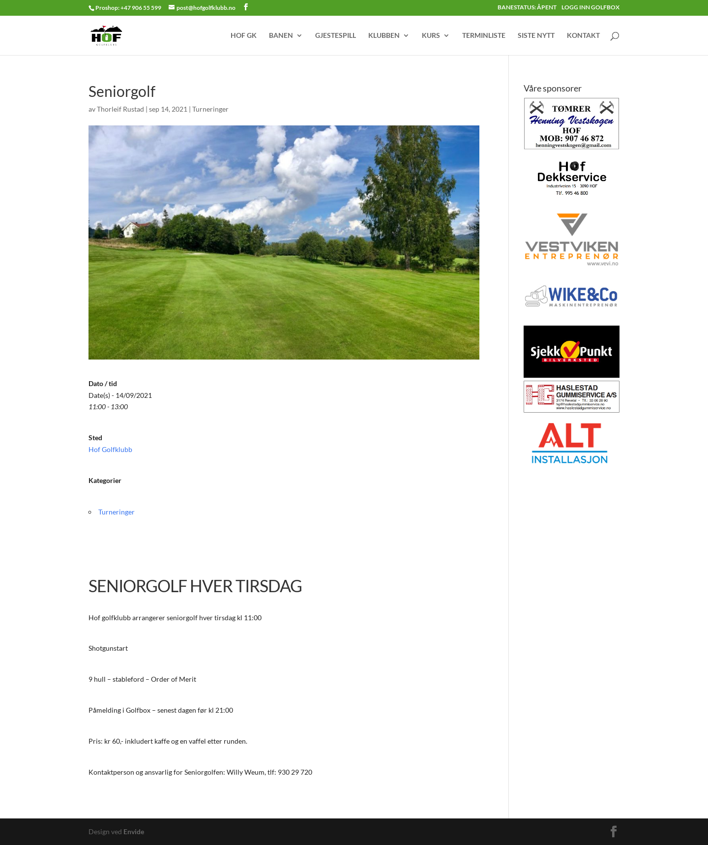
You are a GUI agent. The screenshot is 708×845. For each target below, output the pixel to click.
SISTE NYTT (536, 35)
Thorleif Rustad (120, 109)
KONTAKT (583, 35)
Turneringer (210, 109)
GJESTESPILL (335, 35)
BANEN (281, 35)
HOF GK (244, 35)
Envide (133, 831)
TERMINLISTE (483, 35)
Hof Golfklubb (110, 449)
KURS (431, 35)
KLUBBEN (384, 35)
